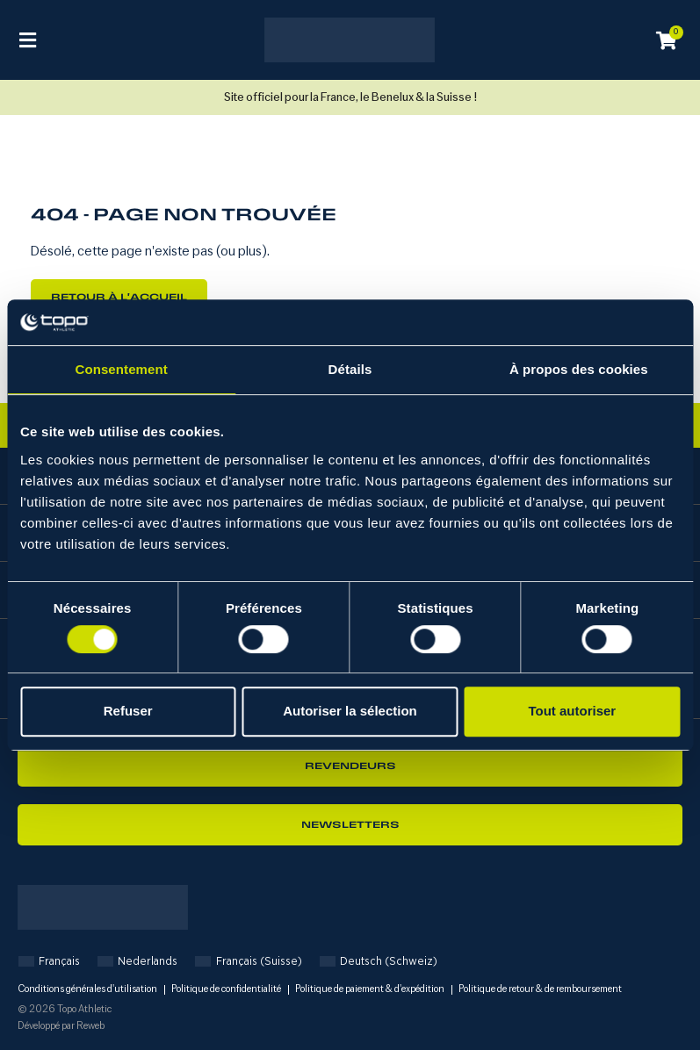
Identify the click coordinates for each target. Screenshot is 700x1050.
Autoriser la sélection (350, 710)
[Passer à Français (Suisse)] (248, 961)
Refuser (128, 710)
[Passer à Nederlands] (137, 961)
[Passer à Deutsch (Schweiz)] (378, 961)
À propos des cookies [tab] (578, 370)
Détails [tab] (350, 370)
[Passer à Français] (49, 961)
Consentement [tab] (121, 370)
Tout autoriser (572, 710)
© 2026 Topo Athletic (65, 1009)
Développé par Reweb (61, 1025)
